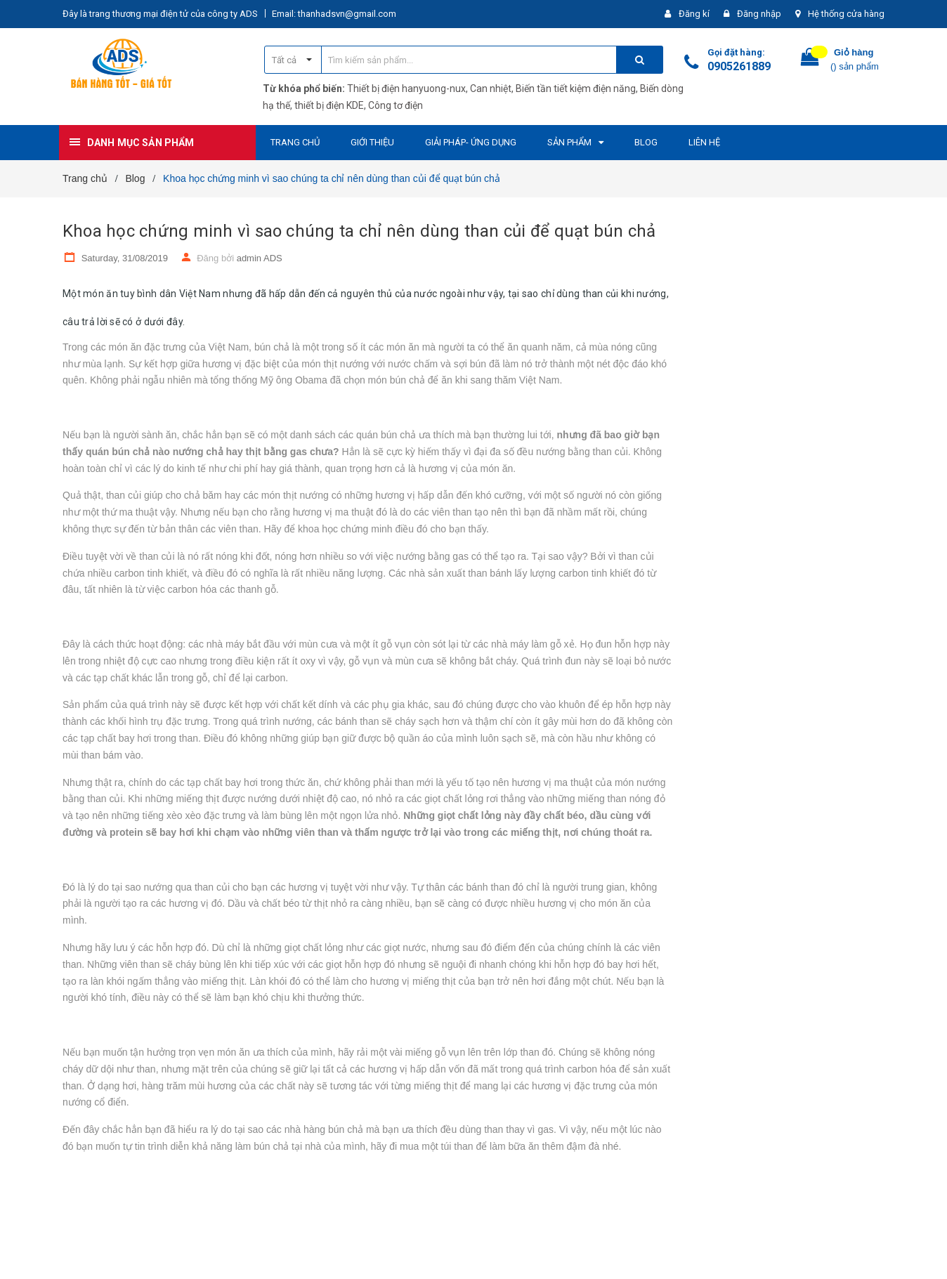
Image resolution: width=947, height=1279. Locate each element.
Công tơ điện (395, 105)
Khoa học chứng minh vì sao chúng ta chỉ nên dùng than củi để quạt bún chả (359, 231)
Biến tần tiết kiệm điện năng (576, 88)
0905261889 (739, 66)
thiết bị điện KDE (329, 105)
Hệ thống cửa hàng (846, 13)
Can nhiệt (490, 88)
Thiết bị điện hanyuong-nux (406, 88)
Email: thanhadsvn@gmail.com (334, 13)
